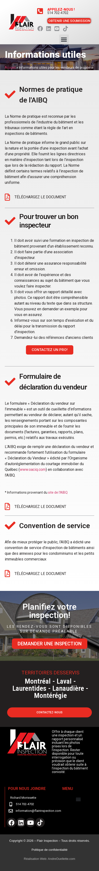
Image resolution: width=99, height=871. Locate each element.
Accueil (10, 67)
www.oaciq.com (33, 469)
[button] (64, 39)
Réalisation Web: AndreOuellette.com (49, 859)
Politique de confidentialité (49, 850)
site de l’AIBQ (58, 492)
